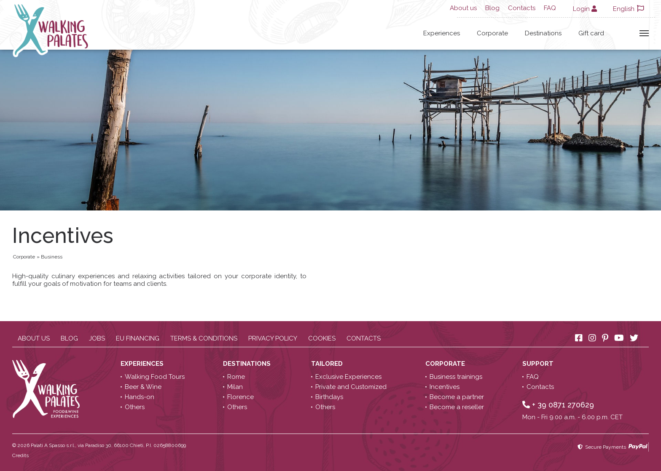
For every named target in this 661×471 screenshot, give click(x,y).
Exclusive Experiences (348, 377)
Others (135, 407)
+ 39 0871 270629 (558, 404)
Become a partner (457, 397)
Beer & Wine (143, 387)
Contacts (521, 8)
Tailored (327, 363)
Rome (236, 377)
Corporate (492, 33)
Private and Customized (351, 387)
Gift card (591, 33)
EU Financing (137, 338)
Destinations (543, 33)
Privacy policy (272, 338)
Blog (492, 8)
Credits (20, 455)
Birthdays (329, 397)
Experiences (441, 33)
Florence (240, 397)
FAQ (550, 8)
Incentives (444, 387)
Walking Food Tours (155, 377)
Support (538, 363)
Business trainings (456, 377)
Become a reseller (457, 407)
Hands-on (139, 397)
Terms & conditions (203, 338)
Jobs (97, 338)
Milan (235, 387)
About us (463, 8)
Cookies (322, 338)
